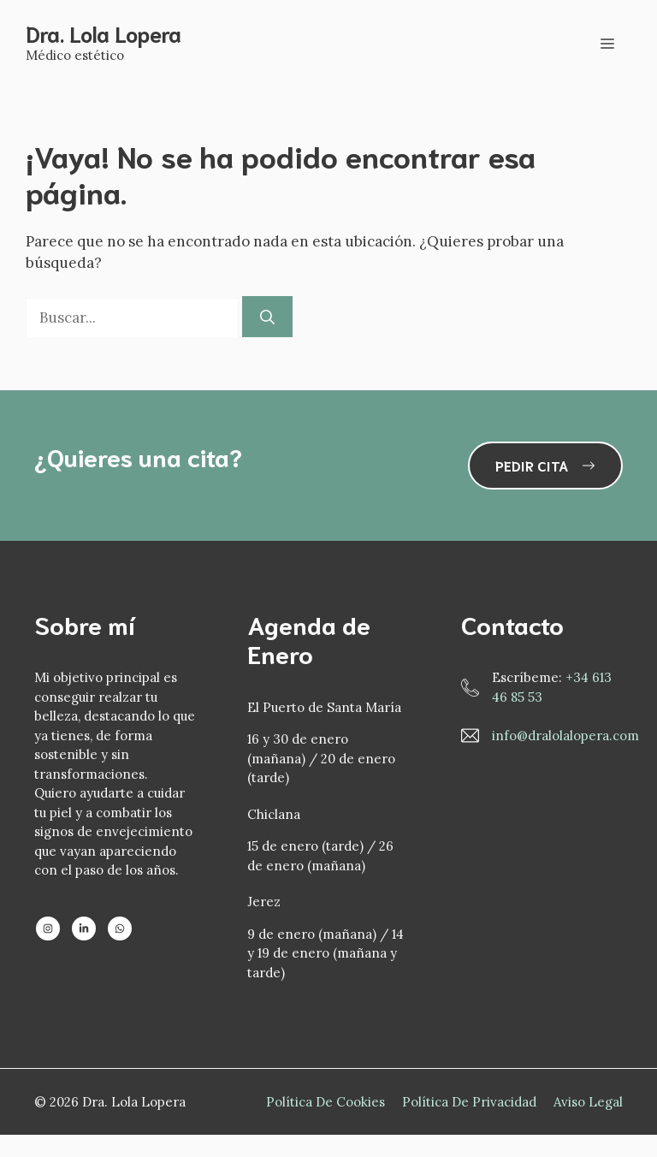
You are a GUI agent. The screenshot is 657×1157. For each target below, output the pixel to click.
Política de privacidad (469, 1102)
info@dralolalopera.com (565, 735)
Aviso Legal (588, 1102)
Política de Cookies (325, 1102)
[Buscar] (267, 316)
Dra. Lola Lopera (103, 33)
